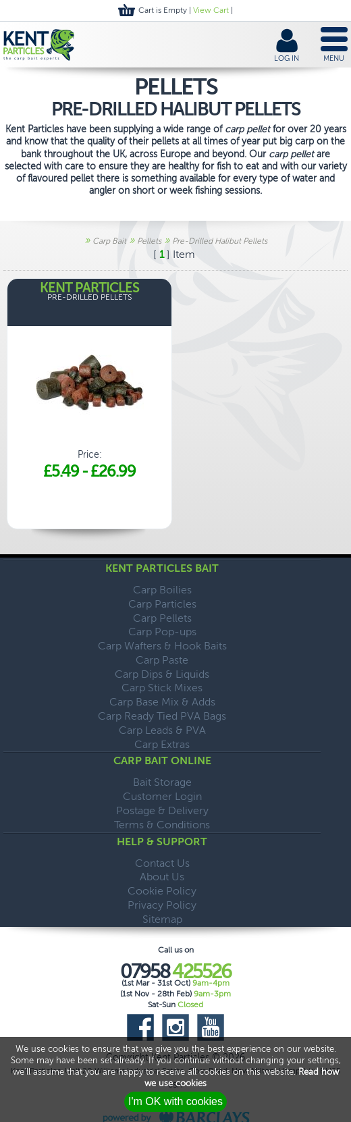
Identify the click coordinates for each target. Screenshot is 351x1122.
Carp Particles (162, 603)
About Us (162, 876)
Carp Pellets (162, 618)
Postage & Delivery (162, 810)
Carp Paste (162, 659)
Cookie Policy (162, 890)
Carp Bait (109, 241)
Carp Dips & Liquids (162, 674)
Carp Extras (162, 744)
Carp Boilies (162, 589)
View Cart (211, 10)
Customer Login (162, 796)
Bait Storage (162, 782)
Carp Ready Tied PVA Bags (162, 716)
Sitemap (162, 919)
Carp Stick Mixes (162, 687)
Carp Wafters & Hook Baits (162, 645)
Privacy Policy (162, 905)
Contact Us (162, 863)
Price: (89, 382)
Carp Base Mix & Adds (162, 701)
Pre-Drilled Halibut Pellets (219, 241)
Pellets (149, 241)
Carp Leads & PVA (162, 730)
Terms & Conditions (162, 824)
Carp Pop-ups (162, 631)
